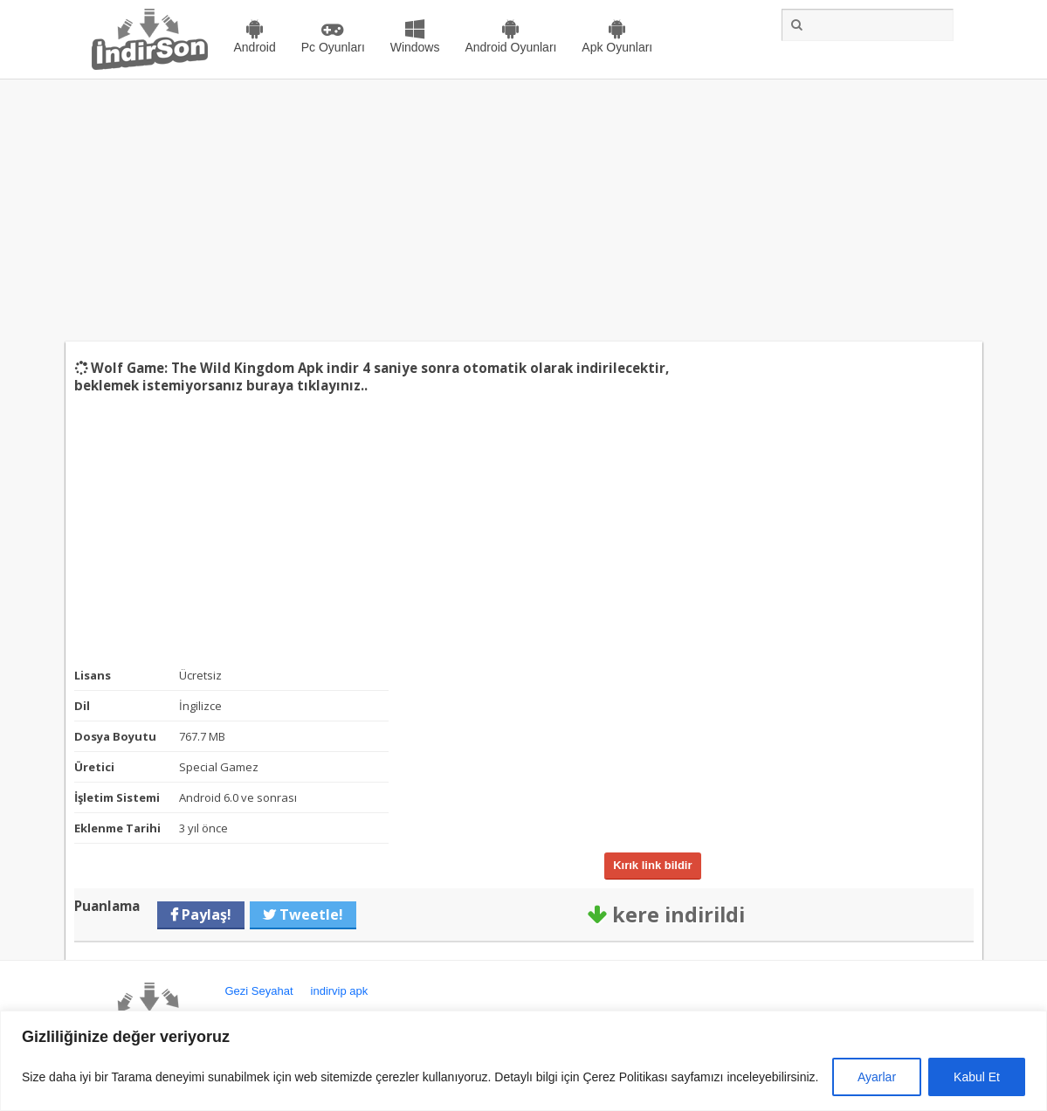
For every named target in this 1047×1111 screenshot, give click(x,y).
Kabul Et (977, 1077)
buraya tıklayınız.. (307, 385)
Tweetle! (309, 914)
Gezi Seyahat (259, 990)
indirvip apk (340, 990)
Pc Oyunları (333, 47)
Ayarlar (877, 1077)
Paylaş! (204, 914)
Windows (415, 47)
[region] (523, 1061)
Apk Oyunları (617, 47)
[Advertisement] (523, 210)
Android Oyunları (510, 47)
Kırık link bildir (652, 865)
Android (255, 47)
